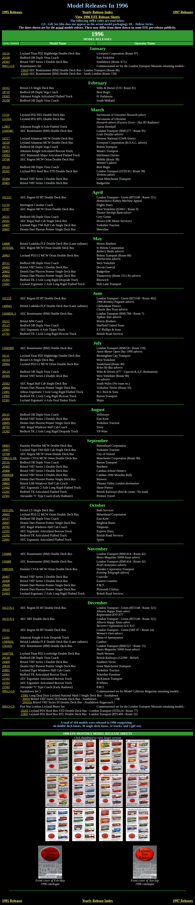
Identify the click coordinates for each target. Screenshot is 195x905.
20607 (6, 522)
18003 (6, 445)
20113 (6, 325)
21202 (6, 431)
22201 (6, 491)
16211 (6, 321)
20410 (26, 699)
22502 (6, 687)
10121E (7, 298)
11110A (7, 119)
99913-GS (8, 706)
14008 (6, 243)
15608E (7, 554)
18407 (6, 225)
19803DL (8, 569)
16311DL (8, 510)
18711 (6, 146)
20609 (6, 589)
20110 (6, 167)
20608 (6, 585)
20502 (6, 383)
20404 (6, 418)
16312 (6, 88)
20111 (6, 216)
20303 (6, 61)
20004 (6, 364)
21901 (6, 396)
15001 (24, 695)
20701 (6, 427)
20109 (6, 57)
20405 (6, 466)
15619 (24, 70)
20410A (27, 702)
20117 (6, 518)
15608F (6, 561)
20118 (6, 657)
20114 (6, 371)
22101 (6, 531)
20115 (6, 414)
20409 (6, 662)
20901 (6, 670)
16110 (6, 53)
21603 (6, 593)
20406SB (8, 475)
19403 (6, 151)
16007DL (8, 653)
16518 (6, 142)
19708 (6, 454)
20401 (6, 183)
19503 (6, 155)
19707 (6, 209)
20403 (6, 267)
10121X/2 (8, 618)
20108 (6, 100)
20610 (6, 666)
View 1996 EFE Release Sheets (97, 17)
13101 (6, 637)
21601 (6, 284)
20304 (6, 178)
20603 (6, 275)
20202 (24, 710)
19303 (6, 96)
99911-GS (8, 66)
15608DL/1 (9, 313)
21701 (6, 333)
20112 (6, 263)
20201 (6, 171)
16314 (6, 360)
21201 (6, 279)
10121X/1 (8, 607)
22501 (6, 496)
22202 (6, 535)
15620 (24, 73)
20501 (6, 221)
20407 (6, 576)
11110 (5, 114)
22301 (6, 400)
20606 (6, 479)
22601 (6, 539)
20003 (6, 255)
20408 (6, 581)
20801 (6, 483)
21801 (6, 392)
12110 (6, 205)
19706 (6, 159)
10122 (6, 630)
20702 (6, 527)
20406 (6, 470)
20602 (6, 271)
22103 (6, 683)
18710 (6, 92)
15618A (7, 646)
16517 (6, 138)
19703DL (8, 247)
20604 (6, 387)
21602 (6, 487)
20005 (6, 514)
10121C (7, 197)
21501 (6, 329)
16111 (6, 355)
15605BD (8, 348)
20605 (6, 423)
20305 (6, 376)
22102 (6, 678)
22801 (24, 714)
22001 (6, 674)
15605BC (8, 130)
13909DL (8, 641)
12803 (6, 126)
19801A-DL (9, 458)
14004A (7, 306)
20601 (6, 229)
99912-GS (8, 691)
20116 (6, 462)
